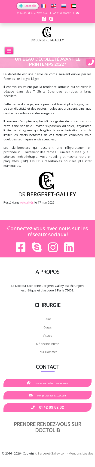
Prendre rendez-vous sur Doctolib (47, 427)
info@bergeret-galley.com (47, 395)
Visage (47, 335)
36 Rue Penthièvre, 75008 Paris (47, 383)
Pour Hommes (48, 352)
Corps (47, 327)
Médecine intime (47, 344)
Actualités (27, 202)
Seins (48, 319)
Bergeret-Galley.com (52, 453)
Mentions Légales (81, 453)
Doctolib (27, 6)
